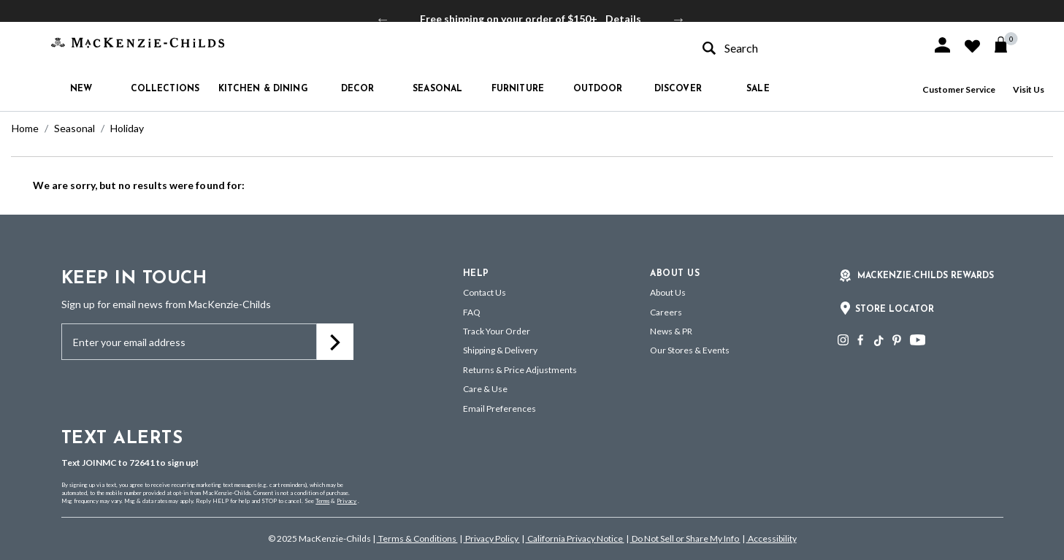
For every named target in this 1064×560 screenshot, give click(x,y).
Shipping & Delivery (500, 350)
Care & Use (485, 388)
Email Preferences (499, 408)
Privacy (346, 501)
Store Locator (894, 309)
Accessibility (771, 538)
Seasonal (74, 128)
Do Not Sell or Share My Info (685, 538)
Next (678, 19)
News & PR (671, 331)
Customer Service (958, 89)
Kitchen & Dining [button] (263, 89)
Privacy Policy (492, 538)
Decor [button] (358, 89)
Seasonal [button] (437, 89)
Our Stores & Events (690, 350)
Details (623, 18)
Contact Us (484, 292)
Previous (382, 19)
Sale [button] (757, 89)
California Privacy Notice (575, 538)
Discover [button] (678, 89)
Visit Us (1028, 89)
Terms (322, 501)
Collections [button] (165, 89)
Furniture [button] (517, 89)
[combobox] (804, 48)
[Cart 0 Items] (1007, 45)
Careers (666, 312)
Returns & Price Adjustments (520, 369)
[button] (942, 45)
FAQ (472, 312)
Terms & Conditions (417, 538)
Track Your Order (496, 331)
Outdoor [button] (598, 89)
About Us (668, 292)
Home (25, 128)
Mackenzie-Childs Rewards (925, 276)
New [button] (81, 89)
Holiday (127, 128)
